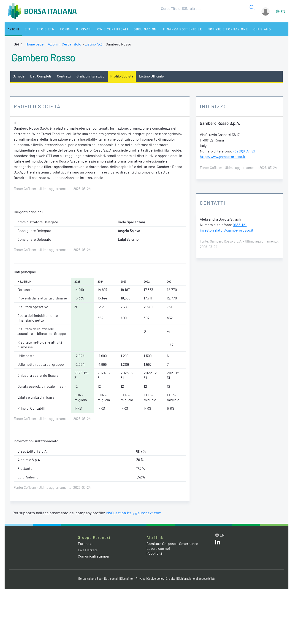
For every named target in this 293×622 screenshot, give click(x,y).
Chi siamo (257, 29)
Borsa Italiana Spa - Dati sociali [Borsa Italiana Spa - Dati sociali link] (98, 578)
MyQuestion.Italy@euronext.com (134, 512)
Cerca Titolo (71, 44)
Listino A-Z (93, 44)
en (282, 11)
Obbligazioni (141, 29)
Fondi (62, 29)
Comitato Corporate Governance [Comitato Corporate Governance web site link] (172, 544)
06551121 (240, 224)
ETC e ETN (44, 29)
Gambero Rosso (43, 57)
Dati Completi (40, 76)
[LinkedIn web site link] (217, 543)
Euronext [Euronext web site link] (85, 544)
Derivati (81, 29)
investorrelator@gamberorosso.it (227, 230)
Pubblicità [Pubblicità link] (154, 553)
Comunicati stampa (93, 556)
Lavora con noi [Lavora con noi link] (158, 548)
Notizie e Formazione (223, 29)
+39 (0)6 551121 (244, 151)
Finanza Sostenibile (178, 29)
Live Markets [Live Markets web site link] (88, 550)
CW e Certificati (109, 29)
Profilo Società (122, 76)
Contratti (64, 76)
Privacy (140, 578)
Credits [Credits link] (170, 578)
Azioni (13, 29)
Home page (35, 44)
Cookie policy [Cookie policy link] (155, 578)
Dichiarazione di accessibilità (196, 578)
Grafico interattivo (90, 76)
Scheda (18, 76)
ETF (27, 29)
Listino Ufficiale (152, 76)
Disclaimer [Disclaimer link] (127, 578)
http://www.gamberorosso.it (223, 156)
